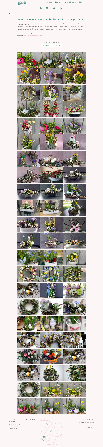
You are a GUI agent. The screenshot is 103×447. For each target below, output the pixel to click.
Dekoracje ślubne (70, 2)
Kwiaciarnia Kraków (54, 2)
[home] (22, 3)
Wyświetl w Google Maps (51, 444)
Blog (80, 2)
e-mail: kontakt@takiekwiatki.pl (16, 426)
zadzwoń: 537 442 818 (51, 45)
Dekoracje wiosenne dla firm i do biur (33, 35)
